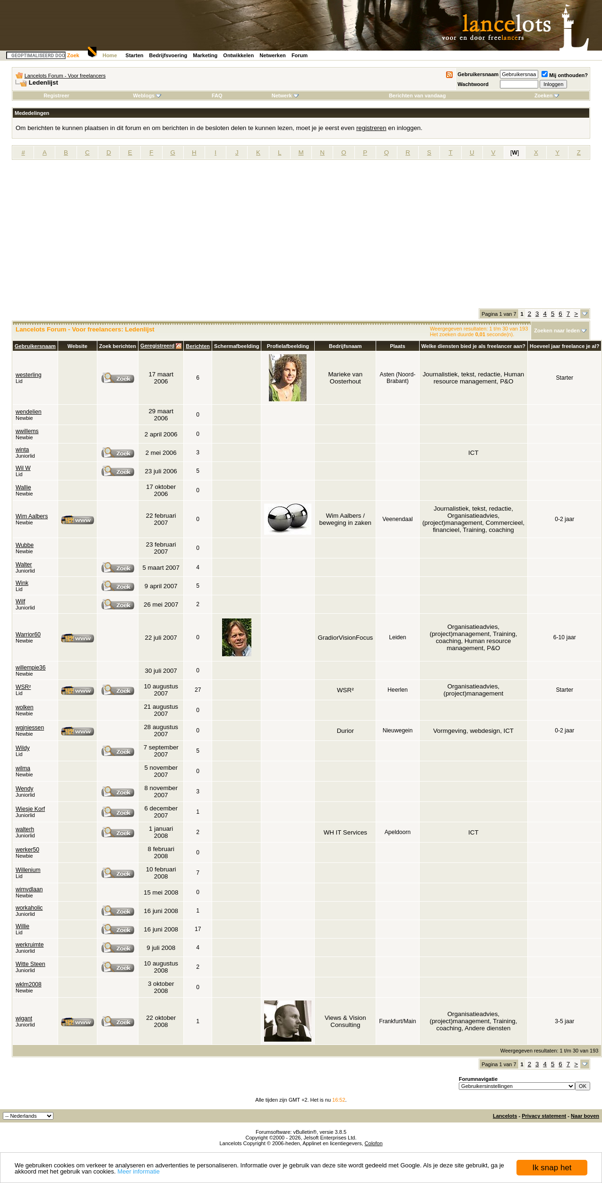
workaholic (29, 908)
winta (22, 449)
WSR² (23, 687)
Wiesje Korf (30, 809)
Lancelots (505, 1116)
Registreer (56, 95)
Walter (24, 564)
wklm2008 (29, 984)
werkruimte (29, 944)
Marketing (205, 55)
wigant (24, 1018)
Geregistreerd (157, 345)
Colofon (374, 1143)
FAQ (217, 95)
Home (110, 55)
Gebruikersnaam (478, 74)
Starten (135, 55)
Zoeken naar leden (557, 330)
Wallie (23, 487)
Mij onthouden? (565, 75)
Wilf (20, 601)
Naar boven (585, 1116)
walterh (25, 829)
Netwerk (285, 95)
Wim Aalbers (32, 516)
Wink (22, 583)
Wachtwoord (473, 84)
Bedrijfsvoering (168, 55)
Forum (300, 55)
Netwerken (272, 55)
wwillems (27, 431)
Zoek (73, 55)
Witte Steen (30, 964)
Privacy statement (544, 1116)
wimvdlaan (29, 889)
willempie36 (31, 667)
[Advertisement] (301, 237)
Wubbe (25, 545)
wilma (23, 768)
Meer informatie (138, 1171)
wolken (25, 707)
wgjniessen (30, 727)
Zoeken (546, 95)
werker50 (27, 849)
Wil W (23, 468)
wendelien (29, 412)
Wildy (23, 748)
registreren (371, 127)
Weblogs (147, 95)
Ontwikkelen (238, 55)
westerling (29, 375)
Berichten (198, 346)
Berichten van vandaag (417, 95)
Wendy (25, 788)
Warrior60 (28, 634)
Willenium (28, 870)
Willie (22, 926)
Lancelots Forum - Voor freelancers (65, 75)
